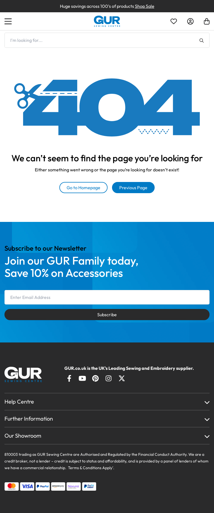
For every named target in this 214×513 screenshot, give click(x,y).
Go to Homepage (83, 187)
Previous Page (133, 187)
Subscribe (107, 314)
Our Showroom (22, 435)
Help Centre (19, 401)
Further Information (28, 418)
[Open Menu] (8, 21)
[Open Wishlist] (173, 21)
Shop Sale (144, 6)
